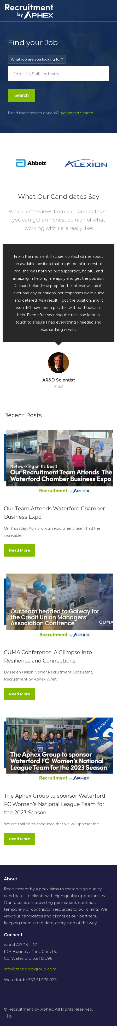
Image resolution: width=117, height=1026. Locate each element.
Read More (19, 550)
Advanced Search (77, 113)
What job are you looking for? (37, 59)
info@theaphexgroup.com (30, 969)
